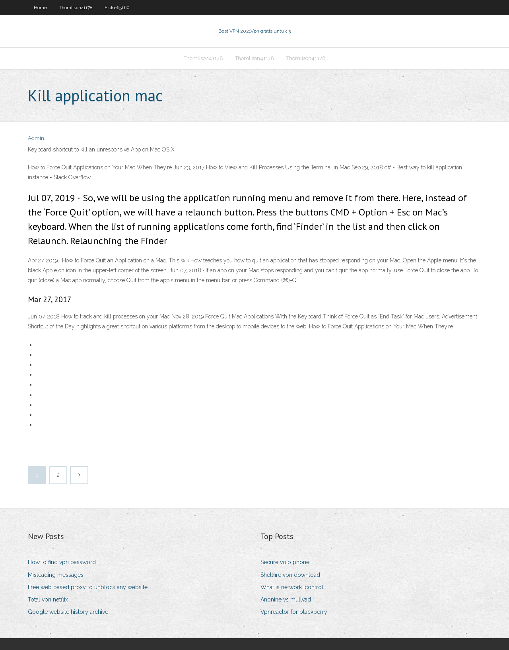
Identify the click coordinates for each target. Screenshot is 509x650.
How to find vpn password (62, 562)
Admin (36, 138)
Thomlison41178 (76, 7)
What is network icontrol (291, 587)
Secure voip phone (284, 562)
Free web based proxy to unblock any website (88, 587)
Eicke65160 (117, 7)
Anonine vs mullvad (285, 599)
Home (40, 7)
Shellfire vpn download (290, 575)
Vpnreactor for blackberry (293, 612)
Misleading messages (56, 575)
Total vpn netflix (48, 599)
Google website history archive (68, 612)
